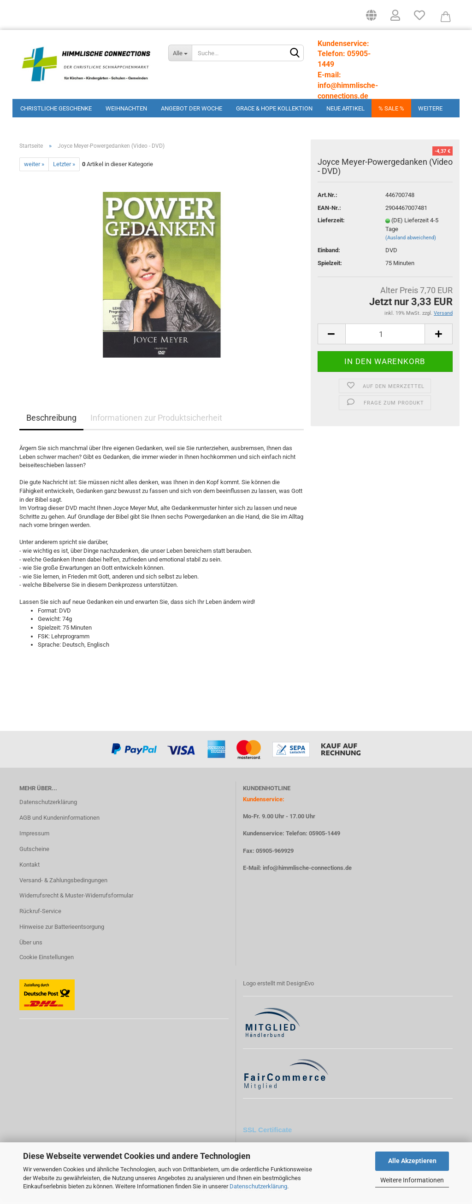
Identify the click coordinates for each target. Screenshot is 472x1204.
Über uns (30, 945)
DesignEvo (300, 986)
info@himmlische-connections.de (307, 871)
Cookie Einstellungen (46, 960)
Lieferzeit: (331, 223)
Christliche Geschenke (56, 108)
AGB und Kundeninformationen (59, 820)
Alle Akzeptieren (412, 1160)
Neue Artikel (345, 108)
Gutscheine (34, 852)
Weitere (430, 108)
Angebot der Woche (191, 108)
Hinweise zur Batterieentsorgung (61, 929)
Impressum (34, 836)
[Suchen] (295, 53)
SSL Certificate (267, 1133)
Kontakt (29, 867)
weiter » (34, 167)
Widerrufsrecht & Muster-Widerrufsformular (76, 898)
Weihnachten (126, 108)
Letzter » (64, 167)
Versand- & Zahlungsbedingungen (63, 883)
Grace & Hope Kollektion (274, 108)
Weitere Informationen (412, 1180)
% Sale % (391, 108)
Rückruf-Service (40, 914)
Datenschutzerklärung (258, 1186)
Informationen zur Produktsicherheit (156, 421)
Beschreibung (51, 421)
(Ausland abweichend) (410, 241)
